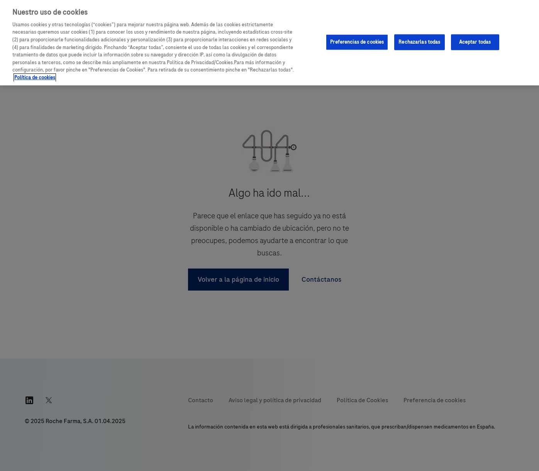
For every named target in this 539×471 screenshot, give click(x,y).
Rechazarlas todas (419, 41)
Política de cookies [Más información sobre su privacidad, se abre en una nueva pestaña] (34, 77)
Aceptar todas (475, 41)
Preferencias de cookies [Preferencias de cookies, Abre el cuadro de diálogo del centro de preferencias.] (357, 41)
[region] (269, 42)
